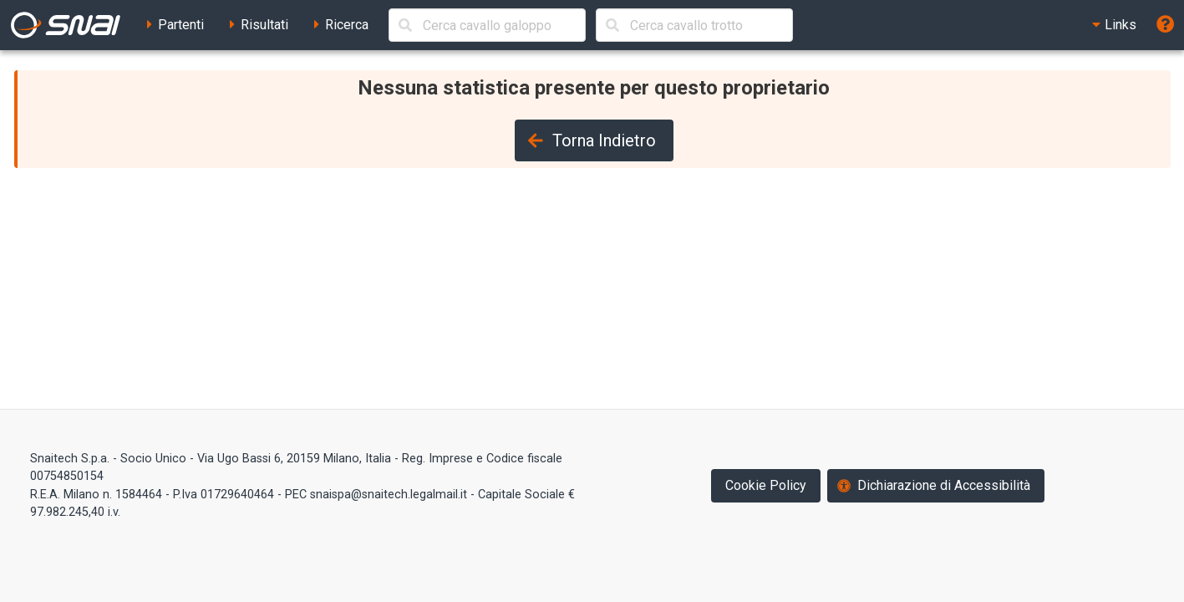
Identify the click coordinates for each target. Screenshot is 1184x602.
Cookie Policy (765, 485)
